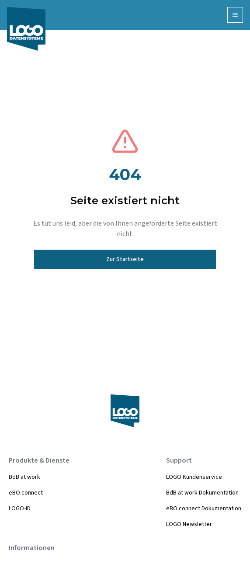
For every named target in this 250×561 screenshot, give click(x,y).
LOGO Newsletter (189, 524)
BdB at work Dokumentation (202, 492)
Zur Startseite (125, 259)
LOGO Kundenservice (194, 477)
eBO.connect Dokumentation (203, 508)
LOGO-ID (20, 508)
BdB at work (24, 477)
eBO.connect (26, 492)
